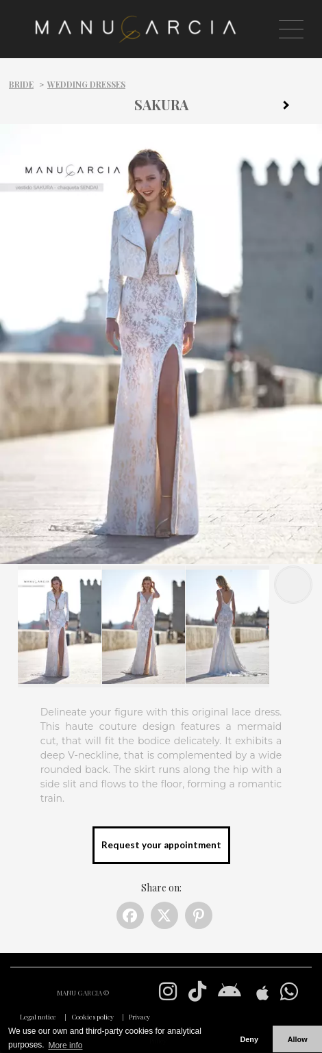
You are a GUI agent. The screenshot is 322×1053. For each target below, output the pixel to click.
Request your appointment (161, 844)
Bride (21, 84)
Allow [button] (298, 1039)
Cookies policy (92, 1017)
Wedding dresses (86, 84)
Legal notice (38, 1017)
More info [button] (65, 1045)
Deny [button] (249, 1039)
